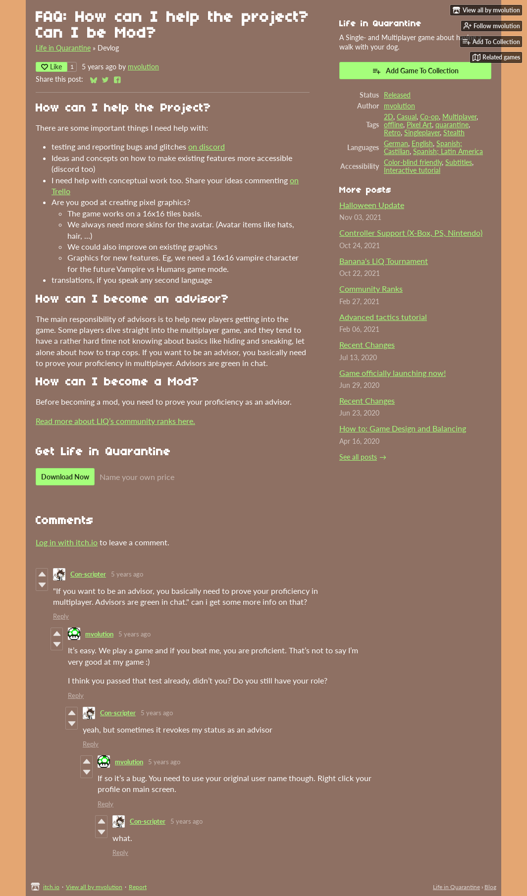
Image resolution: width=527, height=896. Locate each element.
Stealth (454, 133)
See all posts (358, 457)
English (422, 144)
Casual (407, 117)
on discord (206, 146)
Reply (61, 616)
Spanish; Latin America (448, 152)
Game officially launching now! (392, 372)
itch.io (51, 887)
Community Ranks (371, 288)
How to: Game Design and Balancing (402, 428)
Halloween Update (371, 205)
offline (393, 125)
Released (397, 95)
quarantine (452, 125)
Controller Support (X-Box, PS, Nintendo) (410, 232)
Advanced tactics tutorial (383, 316)
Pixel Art (419, 125)
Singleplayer (422, 133)
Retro (392, 133)
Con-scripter (88, 574)
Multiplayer (459, 117)
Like (51, 66)
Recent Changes (367, 344)
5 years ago (127, 574)
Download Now (65, 477)
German (396, 144)
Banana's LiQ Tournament (383, 260)
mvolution (143, 67)
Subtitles (458, 162)
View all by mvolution (94, 887)
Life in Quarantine (63, 48)
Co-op (429, 117)
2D (388, 117)
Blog (490, 887)
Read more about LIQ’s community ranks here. (115, 420)
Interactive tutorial (412, 170)
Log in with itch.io (67, 542)
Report (138, 887)
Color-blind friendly (413, 162)
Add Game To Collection (415, 70)
